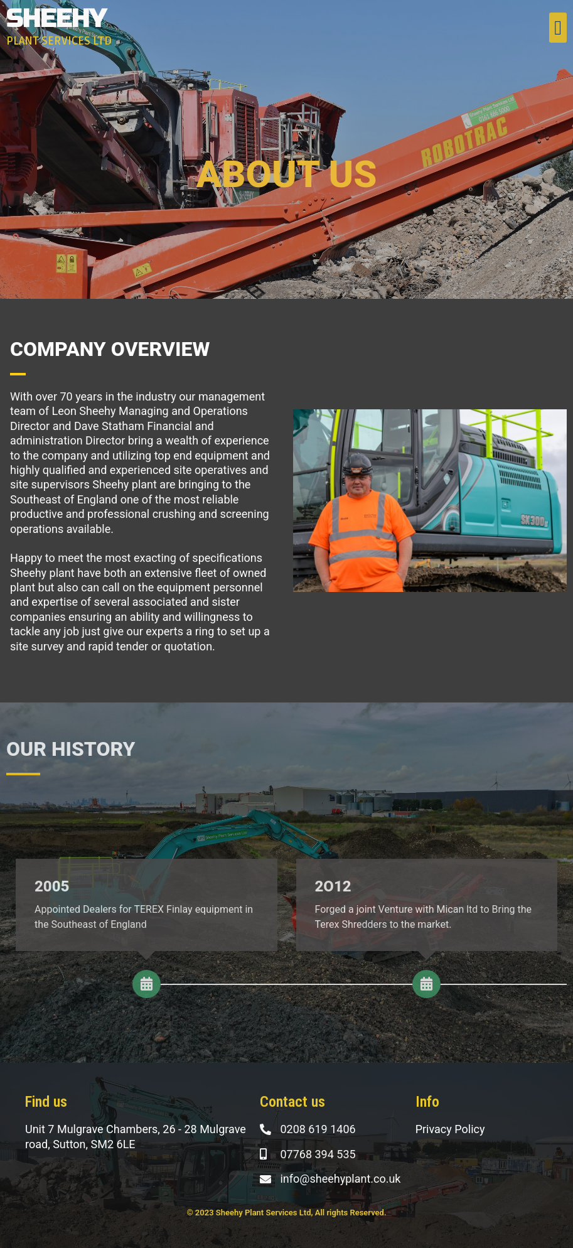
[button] (558, 28)
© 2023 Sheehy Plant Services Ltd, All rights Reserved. (286, 1212)
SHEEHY (56, 19)
